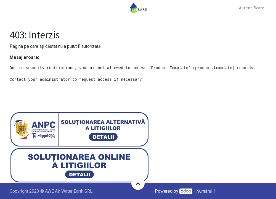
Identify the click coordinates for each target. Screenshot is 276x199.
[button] (138, 183)
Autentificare (251, 8)
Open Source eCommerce (241, 191)
